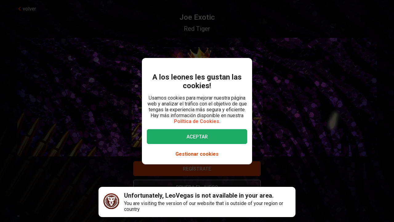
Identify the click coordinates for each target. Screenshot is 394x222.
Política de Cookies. (197, 121)
